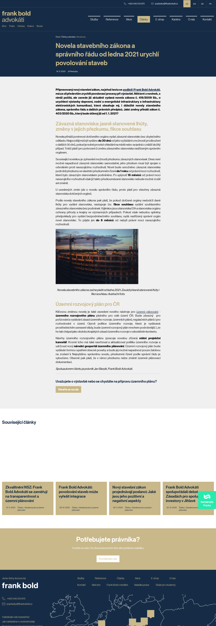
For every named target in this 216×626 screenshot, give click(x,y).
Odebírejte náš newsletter (16, 566)
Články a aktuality (68, 36)
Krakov (30, 26)
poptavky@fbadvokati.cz (164, 3)
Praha (12, 26)
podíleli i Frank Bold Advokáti (141, 89)
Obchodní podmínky (12, 589)
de (202, 3)
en (194, 3)
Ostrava (21, 26)
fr (210, 3)
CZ (187, 3)
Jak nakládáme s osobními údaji (18, 570)
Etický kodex (8, 580)
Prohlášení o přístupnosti (15, 594)
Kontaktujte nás (108, 508)
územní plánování (147, 311)
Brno (4, 26)
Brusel (40, 26)
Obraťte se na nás (68, 389)
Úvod (58, 36)
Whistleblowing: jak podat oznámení (20, 584)
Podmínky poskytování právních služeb (22, 575)
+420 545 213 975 (134, 3)
